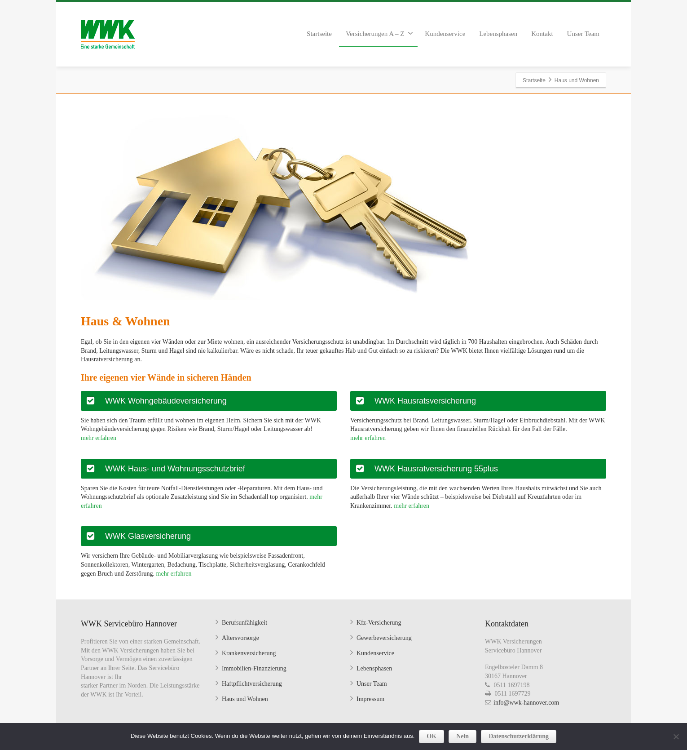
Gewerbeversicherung (384, 638)
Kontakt (542, 33)
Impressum (370, 699)
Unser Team (583, 33)
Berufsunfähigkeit (244, 622)
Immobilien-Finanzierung (254, 668)
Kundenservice (445, 33)
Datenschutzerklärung (519, 736)
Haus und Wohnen (245, 699)
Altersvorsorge (240, 638)
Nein (462, 736)
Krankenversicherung (249, 653)
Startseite (319, 33)
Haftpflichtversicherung (252, 683)
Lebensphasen (498, 33)
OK (431, 736)
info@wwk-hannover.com (526, 702)
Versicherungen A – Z (379, 33)
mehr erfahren (98, 438)
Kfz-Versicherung (379, 622)
